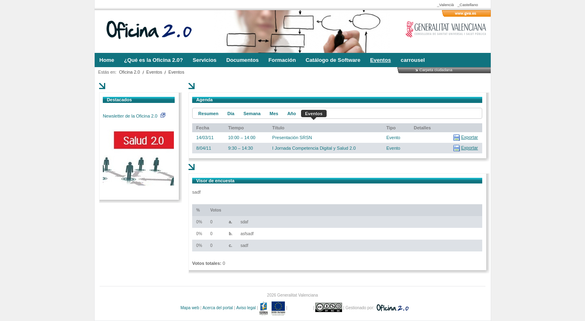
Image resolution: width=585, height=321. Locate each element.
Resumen (208, 113)
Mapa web (189, 308)
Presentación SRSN (292, 137)
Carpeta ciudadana (435, 70)
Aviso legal (246, 308)
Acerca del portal (217, 308)
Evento (393, 137)
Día (231, 113)
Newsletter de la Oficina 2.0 (134, 116)
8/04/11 (203, 148)
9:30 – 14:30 (240, 148)
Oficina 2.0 (129, 72)
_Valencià (445, 4)
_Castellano (467, 4)
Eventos (154, 72)
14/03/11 (205, 137)
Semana (251, 113)
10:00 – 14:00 (241, 137)
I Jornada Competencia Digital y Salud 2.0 (313, 148)
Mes (274, 113)
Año (291, 113)
